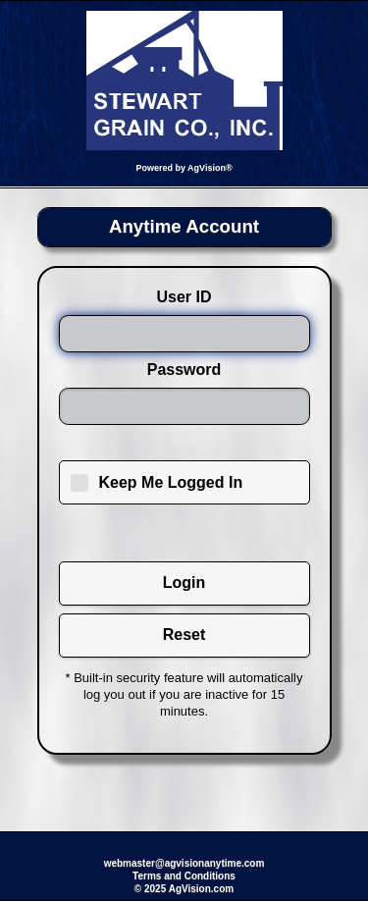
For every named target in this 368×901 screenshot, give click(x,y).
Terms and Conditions (184, 876)
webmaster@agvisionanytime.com (184, 863)
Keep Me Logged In (171, 482)
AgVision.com (202, 888)
